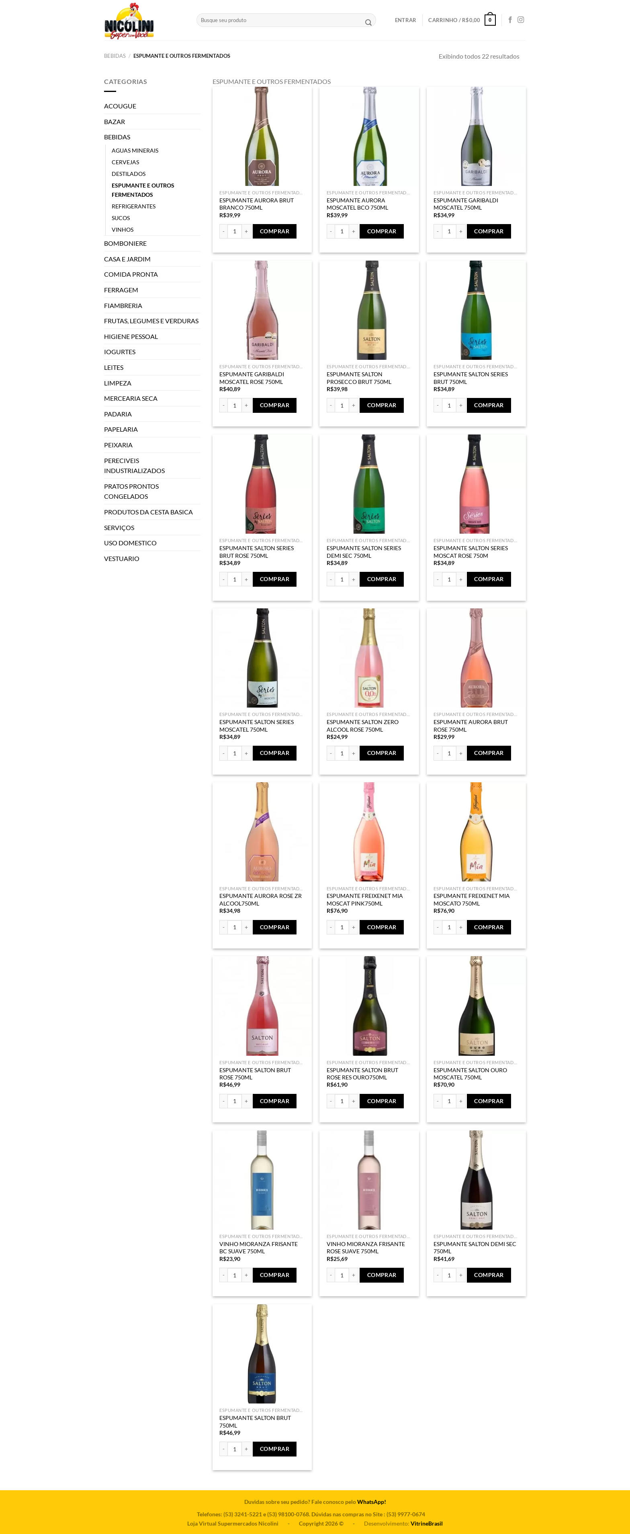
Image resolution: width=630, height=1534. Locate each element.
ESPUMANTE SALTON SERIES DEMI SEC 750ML (364, 552)
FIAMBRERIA (123, 305)
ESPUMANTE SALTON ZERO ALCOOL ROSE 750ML (363, 725)
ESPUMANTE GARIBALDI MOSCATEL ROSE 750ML (251, 378)
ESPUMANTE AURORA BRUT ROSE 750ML (471, 725)
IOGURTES (119, 351)
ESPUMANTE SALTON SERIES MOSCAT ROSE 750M (471, 552)
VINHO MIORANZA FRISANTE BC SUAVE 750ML (258, 1247)
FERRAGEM (121, 290)
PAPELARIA (121, 429)
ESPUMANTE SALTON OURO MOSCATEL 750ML (470, 1074)
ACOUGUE (120, 106)
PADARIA (118, 414)
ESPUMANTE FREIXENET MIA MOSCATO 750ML (472, 899)
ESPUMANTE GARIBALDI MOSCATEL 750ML (466, 204)
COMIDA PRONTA (131, 274)
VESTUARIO (121, 558)
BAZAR (114, 121)
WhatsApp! (371, 1501)
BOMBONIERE (125, 243)
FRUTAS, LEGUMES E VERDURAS (151, 320)
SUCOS (121, 217)
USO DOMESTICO (130, 543)
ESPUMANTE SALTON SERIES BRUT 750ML (471, 378)
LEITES (113, 367)
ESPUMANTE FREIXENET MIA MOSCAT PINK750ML (365, 899)
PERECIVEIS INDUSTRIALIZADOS (134, 466)
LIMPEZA (117, 383)
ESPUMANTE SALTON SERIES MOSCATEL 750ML (256, 725)
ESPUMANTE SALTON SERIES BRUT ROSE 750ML (256, 552)
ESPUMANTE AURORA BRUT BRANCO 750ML (256, 204)
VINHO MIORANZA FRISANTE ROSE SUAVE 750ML (366, 1247)
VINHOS (122, 229)
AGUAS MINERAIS (135, 150)
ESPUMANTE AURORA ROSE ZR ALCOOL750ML (260, 899)
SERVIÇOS (119, 527)
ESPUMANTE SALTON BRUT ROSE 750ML (255, 1074)
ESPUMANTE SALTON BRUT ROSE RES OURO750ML (362, 1074)
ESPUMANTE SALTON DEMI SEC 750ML (475, 1247)
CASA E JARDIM (127, 259)
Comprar (274, 231)
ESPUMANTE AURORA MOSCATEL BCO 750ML (357, 204)
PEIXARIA (118, 445)
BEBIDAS (115, 56)
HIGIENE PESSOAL (131, 336)
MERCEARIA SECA (131, 398)
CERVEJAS (125, 162)
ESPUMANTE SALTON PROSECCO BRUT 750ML (359, 378)
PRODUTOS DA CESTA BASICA (148, 512)
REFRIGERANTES (133, 206)
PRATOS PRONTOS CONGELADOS (131, 491)
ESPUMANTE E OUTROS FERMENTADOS (143, 190)
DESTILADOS (128, 173)
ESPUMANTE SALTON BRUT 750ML (255, 1421)
